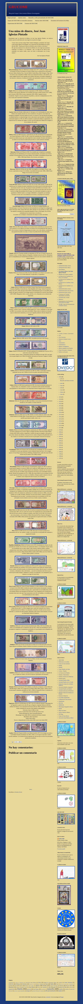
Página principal (12, 17)
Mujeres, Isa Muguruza (64, 346)
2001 (60, 449)
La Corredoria (70, 984)
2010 (60, 430)
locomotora (43, 989)
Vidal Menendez (52, 987)
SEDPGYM (61, 705)
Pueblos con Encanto (63, 352)
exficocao (71, 987)
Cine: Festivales (62, 337)
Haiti (57, 984)
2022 (60, 403)
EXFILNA (11, 984)
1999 (60, 454)
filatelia (19, 989)
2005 (60, 440)
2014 (60, 421)
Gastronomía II (62, 344)
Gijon (46, 984)
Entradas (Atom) (18, 792)
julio (61, 378)
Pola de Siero (69, 985)
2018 (60, 412)
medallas (67, 989)
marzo (61, 390)
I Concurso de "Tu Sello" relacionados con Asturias (64, 295)
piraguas (28, 990)
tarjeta (60, 991)
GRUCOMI (18, 7)
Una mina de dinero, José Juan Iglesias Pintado (66, 272)
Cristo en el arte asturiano (64, 663)
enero (61, 394)
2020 (60, 408)
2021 (60, 405)
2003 (60, 445)
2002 (60, 447)
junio (61, 383)
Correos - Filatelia (63, 671)
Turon (39, 987)
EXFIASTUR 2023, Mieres (65, 267)
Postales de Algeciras (63, 695)
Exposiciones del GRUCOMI (15, 23)
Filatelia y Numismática (64, 674)
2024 (60, 399)
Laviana (10, 985)
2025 (60, 397)
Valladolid (44, 987)
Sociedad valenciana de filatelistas (66, 690)
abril (61, 387)
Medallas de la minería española (66, 274)
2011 (60, 427)
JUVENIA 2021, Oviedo (64, 297)
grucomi (29, 989)
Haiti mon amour (63, 984)
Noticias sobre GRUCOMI (41, 20)
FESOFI (60, 667)
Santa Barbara (32, 987)
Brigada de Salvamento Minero (50, 982)
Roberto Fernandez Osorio (21, 987)
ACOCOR (11, 982)
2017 (60, 414)
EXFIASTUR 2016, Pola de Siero (66, 290)
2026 (60, 376)
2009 (60, 432)
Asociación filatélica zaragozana (66, 687)
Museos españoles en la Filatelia (66, 348)
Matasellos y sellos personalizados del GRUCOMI (40, 17)
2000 (60, 451)
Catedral (60, 982)
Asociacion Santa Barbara (31, 982)
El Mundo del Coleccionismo (65, 699)
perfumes (16, 990)
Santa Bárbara (62, 269)
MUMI (60, 708)
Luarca (20, 985)
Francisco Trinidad (39, 984)
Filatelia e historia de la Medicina (66, 676)
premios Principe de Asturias (37, 990)
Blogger (61, 997)
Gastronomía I (62, 342)
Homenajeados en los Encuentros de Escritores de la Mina (66, 302)
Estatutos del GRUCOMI (31, 23)
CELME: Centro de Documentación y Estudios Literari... (66, 305)
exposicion (11, 989)
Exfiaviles (24, 984)
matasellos (50, 989)
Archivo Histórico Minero (64, 712)
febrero (62, 392)
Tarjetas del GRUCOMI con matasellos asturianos (20, 20)
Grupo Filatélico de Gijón (64, 669)
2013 (60, 423)
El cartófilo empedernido (64, 697)
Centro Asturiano (68, 982)
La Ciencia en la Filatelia (64, 673)
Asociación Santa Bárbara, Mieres (66, 717)
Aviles (39, 982)
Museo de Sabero (62, 710)
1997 (60, 458)
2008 (60, 434)
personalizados (22, 990)
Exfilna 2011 (31, 984)
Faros (60, 341)
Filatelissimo (61, 701)
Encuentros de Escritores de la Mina (60, 20)
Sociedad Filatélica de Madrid (65, 689)
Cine (60, 335)
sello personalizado (50, 991)
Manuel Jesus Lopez (29, 985)
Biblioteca (61, 299)
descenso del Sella (62, 987)
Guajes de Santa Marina (64, 716)
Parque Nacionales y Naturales (65, 350)
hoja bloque (36, 989)
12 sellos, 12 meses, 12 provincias (66, 333)
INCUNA (61, 703)
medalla (61, 989)
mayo (61, 385)
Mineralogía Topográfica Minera (66, 706)
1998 (60, 456)
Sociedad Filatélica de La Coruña (66, 682)
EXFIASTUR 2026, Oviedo (65, 265)
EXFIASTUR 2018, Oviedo (65, 292)
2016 (60, 416)
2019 (60, 410)
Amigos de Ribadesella (19, 982)
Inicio (30, 789)
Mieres (38, 985)
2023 (60, 401)
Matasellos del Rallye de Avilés (67, 380)
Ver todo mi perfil (61, 849)
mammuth (48, 997)
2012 (60, 425)
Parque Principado (54, 985)
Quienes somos (22, 17)
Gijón (51, 984)
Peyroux (61, 985)
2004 (60, 443)
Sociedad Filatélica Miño (64, 680)
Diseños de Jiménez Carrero (65, 339)
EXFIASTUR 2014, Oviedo (65, 288)
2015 (60, 419)
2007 (60, 436)
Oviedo (44, 985)
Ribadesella (11, 987)
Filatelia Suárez (62, 678)
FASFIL (60, 665)
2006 (60, 438)
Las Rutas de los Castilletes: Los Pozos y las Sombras (66, 277)
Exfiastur (18, 984)
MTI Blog (61, 714)
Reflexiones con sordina (64, 661)
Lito (16, 985)
